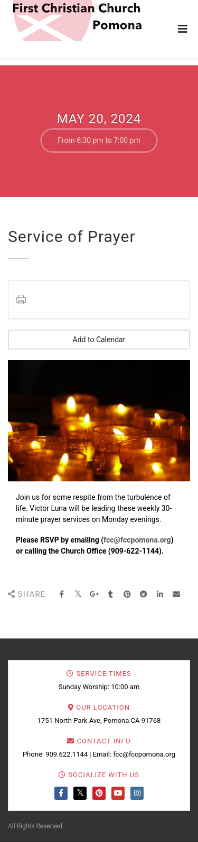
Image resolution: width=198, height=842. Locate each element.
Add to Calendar (99, 339)
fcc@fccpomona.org (137, 540)
